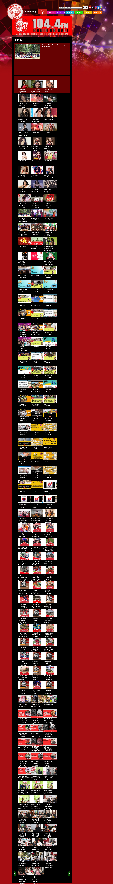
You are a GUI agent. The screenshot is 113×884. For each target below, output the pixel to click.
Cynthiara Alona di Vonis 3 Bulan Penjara (24, 119)
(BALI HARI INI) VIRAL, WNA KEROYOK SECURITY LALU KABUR (50, 750)
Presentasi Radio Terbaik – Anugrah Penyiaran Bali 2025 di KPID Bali (50, 808)
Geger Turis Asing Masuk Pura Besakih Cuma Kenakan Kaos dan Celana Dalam (50, 622)
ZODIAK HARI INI (37, 433)
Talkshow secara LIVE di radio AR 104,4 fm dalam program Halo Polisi (37, 793)
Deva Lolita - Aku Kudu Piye (37, 189)
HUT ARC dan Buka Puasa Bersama (50, 205)
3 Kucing (50, 131)
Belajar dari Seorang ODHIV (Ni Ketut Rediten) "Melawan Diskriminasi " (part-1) (50, 494)
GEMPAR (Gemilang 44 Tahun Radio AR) (50, 535)
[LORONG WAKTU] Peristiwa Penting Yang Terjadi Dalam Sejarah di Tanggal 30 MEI (37, 680)
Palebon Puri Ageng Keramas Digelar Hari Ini (37, 705)
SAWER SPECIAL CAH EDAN (24, 262)
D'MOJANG (50, 160)
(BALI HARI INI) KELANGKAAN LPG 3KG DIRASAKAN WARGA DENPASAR (24, 722)
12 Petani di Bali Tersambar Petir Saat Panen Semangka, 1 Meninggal (37, 564)
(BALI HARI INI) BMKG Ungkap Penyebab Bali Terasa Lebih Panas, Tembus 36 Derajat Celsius (50, 723)
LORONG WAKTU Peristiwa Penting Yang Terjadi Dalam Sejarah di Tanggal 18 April (24, 651)
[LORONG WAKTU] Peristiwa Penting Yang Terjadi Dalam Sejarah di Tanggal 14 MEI (50, 666)
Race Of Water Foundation (24, 275)
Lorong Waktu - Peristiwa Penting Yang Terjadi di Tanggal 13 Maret (24, 593)
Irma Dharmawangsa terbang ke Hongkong (37, 120)
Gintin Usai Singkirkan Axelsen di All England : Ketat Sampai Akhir (24, 607)
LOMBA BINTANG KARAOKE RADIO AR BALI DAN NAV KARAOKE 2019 (24, 336)
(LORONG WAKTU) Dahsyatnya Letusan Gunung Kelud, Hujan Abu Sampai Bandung (37, 752)
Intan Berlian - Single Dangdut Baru (37, 148)
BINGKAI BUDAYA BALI (37, 304)
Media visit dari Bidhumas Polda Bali (37, 777)
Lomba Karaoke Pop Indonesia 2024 (24, 705)
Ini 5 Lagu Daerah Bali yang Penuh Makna (50, 592)
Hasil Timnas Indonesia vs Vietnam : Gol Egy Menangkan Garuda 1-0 (24, 621)
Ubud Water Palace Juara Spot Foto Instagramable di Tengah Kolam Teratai (50, 565)
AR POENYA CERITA (50, 275)
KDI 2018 (24, 246)
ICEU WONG (24, 160)
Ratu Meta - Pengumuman (37, 175)
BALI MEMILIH (50, 703)
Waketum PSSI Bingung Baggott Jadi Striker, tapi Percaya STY (50, 549)
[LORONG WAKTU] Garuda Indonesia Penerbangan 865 (24, 694)
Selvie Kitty (37, 160)
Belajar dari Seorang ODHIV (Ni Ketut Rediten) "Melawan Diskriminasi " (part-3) (37, 508)
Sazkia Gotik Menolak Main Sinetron (24, 90)
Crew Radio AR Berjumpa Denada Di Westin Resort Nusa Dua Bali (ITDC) (50, 522)
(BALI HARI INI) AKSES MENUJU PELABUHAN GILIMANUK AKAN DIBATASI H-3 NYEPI (37, 766)
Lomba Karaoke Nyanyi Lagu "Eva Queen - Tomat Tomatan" (37, 206)
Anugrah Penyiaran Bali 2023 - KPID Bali (37, 548)
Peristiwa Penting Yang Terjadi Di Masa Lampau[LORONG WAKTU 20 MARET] (50, 608)
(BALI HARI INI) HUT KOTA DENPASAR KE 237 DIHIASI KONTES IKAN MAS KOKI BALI (24, 765)
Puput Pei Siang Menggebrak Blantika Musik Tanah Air (24, 134)
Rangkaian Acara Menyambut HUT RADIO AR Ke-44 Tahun (24, 536)
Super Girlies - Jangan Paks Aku (50, 190)
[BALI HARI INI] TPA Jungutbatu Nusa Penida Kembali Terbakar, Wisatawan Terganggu (24, 680)
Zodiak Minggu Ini (37, 275)
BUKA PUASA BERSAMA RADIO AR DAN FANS (50, 263)
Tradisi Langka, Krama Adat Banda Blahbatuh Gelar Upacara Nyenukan (50, 579)
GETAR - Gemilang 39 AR (37, 247)
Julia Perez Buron (37, 104)
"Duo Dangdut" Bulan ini (37, 132)
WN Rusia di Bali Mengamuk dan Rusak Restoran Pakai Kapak (24, 578)
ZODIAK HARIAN (50, 347)
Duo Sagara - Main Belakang (50, 175)
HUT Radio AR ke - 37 (50, 218)
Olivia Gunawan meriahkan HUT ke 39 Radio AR (50, 248)
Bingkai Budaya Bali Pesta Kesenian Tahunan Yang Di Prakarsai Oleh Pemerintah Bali (37, 694)
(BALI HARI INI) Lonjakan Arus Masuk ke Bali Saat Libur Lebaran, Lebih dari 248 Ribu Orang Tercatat (50, 766)
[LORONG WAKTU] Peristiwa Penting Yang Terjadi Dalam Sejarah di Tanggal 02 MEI (37, 666)
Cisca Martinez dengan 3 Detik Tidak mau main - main (50, 91)
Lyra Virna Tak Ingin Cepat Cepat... (24, 105)
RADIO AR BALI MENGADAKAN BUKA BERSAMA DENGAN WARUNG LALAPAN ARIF (37, 523)
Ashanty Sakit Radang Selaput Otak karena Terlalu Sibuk (37, 91)
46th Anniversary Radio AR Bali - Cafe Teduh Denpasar (24, 850)
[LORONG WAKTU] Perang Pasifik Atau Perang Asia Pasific (50, 693)
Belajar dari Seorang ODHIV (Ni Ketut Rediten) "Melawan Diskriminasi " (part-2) (24, 508)
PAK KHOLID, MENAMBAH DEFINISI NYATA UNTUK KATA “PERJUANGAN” (24, 522)
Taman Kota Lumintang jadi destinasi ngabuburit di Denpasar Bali (37, 607)
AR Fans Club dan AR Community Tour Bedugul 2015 (24, 220)
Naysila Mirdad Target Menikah (50, 118)
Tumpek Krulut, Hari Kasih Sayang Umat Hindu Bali (50, 635)
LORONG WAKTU (50, 304)
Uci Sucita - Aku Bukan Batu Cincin (24, 205)
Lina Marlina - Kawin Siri (24, 189)
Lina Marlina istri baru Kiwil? (24, 147)
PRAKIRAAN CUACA (24, 433)
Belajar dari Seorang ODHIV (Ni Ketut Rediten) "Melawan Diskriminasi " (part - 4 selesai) (50, 508)
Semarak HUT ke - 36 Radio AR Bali (37, 219)
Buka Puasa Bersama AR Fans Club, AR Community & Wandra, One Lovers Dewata (50, 236)
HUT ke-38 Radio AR (37, 232)
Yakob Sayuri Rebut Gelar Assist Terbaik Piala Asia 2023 (37, 578)
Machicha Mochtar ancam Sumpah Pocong (50, 105)
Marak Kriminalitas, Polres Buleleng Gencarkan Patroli (24, 564)
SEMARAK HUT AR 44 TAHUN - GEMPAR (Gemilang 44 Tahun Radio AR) (24, 551)
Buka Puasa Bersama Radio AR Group (24, 233)
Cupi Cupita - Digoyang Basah (24, 175)
